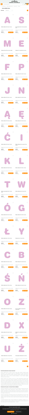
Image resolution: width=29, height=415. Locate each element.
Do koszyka (11, 32)
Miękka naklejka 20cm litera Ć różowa (6, 144)
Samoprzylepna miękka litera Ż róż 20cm (21, 355)
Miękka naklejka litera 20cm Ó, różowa (6, 214)
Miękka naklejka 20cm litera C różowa (6, 261)
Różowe (19, 6)
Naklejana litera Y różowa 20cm (19, 238)
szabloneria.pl (14, 1)
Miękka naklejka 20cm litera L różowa (20, 167)
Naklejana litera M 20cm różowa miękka (6, 50)
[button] (14, 413)
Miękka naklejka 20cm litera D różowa (6, 332)
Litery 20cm (15, 6)
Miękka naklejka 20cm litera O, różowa (6, 308)
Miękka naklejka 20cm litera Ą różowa (6, 120)
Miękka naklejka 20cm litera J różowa (6, 97)
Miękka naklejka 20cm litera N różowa (20, 97)
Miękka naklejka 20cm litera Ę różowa (20, 120)
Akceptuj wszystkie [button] (10, 411)
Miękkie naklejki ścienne (10, 6)
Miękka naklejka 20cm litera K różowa (6, 167)
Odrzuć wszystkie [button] (18, 411)
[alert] (14, 410)
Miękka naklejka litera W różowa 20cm (20, 191)
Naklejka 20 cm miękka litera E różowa (20, 50)
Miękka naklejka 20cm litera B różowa (20, 261)
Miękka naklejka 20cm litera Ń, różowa (20, 285)
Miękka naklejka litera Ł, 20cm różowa (6, 238)
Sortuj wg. (2, 10)
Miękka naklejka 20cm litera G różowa (20, 214)
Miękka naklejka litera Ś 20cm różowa (6, 285)
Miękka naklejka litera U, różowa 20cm (6, 355)
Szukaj (23, 4)
